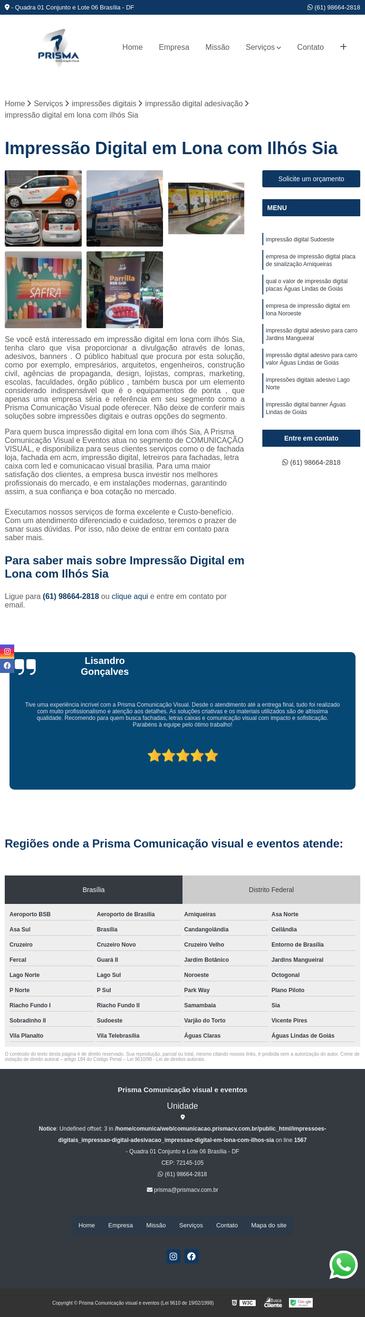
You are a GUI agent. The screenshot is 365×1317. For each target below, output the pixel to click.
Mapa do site (268, 1225)
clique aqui (130, 597)
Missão (217, 47)
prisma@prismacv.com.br (183, 1191)
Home (133, 47)
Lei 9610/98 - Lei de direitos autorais (165, 1060)
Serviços (260, 47)
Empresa (174, 47)
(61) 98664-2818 (333, 7)
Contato (310, 47)
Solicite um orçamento (312, 180)
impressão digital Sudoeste (300, 241)
